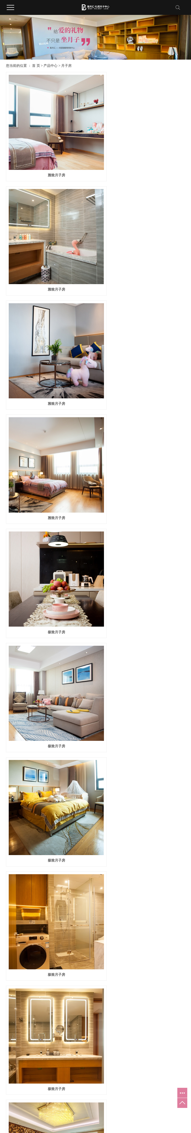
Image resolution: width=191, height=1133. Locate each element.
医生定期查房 (145, 927)
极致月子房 (49, 361)
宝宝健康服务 (101, 911)
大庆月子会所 (155, 1121)
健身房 (52, 935)
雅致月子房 (49, 161)
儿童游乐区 (56, 919)
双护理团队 (144, 903)
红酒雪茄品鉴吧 (59, 927)
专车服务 (142, 919)
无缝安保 (142, 951)
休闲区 (52, 951)
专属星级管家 (145, 935)
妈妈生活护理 (101, 927)
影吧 (51, 959)
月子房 (66, 66)
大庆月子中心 (174, 1121)
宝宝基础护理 (101, 903)
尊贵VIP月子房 (141, 762)
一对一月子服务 (147, 911)
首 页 (36, 66)
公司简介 (10, 903)
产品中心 (50, 66)
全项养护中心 (57, 943)
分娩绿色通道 (145, 943)
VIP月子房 (141, 562)
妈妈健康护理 (101, 919)
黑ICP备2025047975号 (115, 1121)
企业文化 (10, 911)
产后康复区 (56, 911)
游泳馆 (52, 967)
